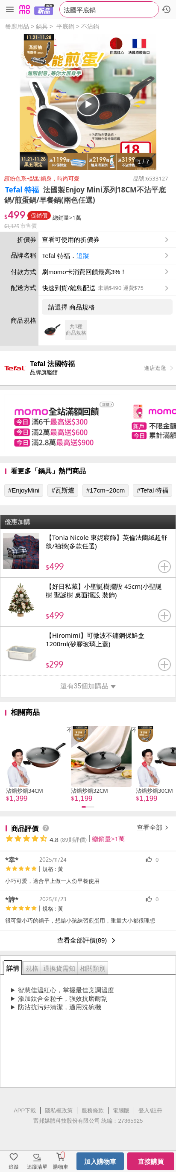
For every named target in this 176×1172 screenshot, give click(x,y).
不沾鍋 (90, 26)
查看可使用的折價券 (106, 240)
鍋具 (42, 26)
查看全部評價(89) (88, 940)
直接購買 (151, 1161)
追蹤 (82, 255)
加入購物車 (100, 1161)
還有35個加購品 (88, 686)
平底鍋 (65, 26)
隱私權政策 (59, 1110)
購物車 (60, 1167)
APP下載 (25, 1110)
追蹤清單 (37, 1167)
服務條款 (93, 1110)
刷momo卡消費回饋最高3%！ (84, 271)
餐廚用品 (17, 26)
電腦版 (121, 1110)
